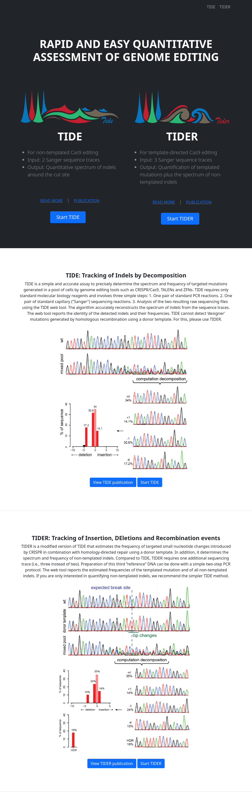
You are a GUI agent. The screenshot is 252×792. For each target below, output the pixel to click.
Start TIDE (67, 217)
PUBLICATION (86, 200)
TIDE (211, 7)
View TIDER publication (112, 763)
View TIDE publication (113, 482)
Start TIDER (180, 218)
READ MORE (51, 200)
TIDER (224, 7)
